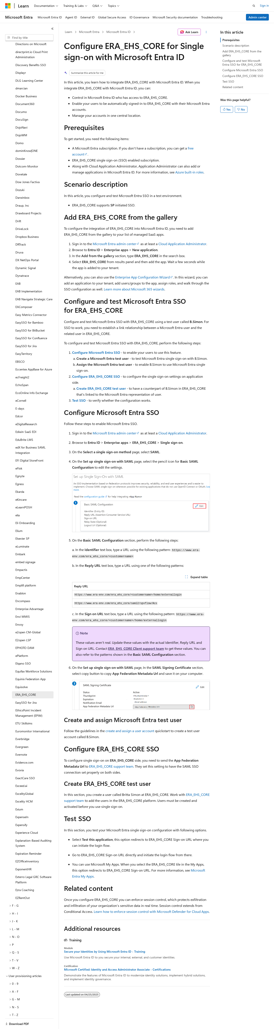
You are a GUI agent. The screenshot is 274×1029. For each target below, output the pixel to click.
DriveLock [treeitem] (21, 214)
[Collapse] (52, 29)
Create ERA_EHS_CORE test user (101, 388)
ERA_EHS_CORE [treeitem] (25, 680)
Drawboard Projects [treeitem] (28, 198)
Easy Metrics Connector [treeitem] (31, 300)
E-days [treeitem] (19, 394)
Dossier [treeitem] (20, 144)
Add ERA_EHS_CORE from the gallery (241, 53)
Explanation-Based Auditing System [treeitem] (33, 828)
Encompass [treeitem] (22, 586)
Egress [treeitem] (19, 469)
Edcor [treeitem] (19, 401)
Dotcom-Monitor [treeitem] (26, 152)
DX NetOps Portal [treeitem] (27, 245)
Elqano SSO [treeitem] (23, 649)
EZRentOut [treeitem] (22, 883)
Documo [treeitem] (21, 97)
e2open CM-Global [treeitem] (27, 617)
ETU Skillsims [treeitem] (23, 708)
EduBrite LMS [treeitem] (24, 425)
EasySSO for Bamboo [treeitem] (29, 308)
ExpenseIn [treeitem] (21, 802)
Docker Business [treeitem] (26, 81)
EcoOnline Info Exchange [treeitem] (31, 378)
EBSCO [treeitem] (20, 347)
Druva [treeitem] (19, 237)
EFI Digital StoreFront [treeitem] (29, 446)
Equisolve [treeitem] (21, 672)
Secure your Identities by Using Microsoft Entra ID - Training (104, 951)
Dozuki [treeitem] (19, 175)
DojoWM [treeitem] (21, 120)
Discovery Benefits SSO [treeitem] (30, 50)
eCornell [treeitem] (20, 386)
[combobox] (29, 37)
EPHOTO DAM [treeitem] (24, 633)
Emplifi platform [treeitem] (25, 571)
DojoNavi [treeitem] (21, 113)
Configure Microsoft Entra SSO (96, 352)
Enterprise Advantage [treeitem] (29, 594)
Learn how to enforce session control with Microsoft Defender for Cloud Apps (151, 911)
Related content (232, 87)
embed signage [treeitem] (25, 547)
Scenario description (235, 45)
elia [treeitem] (17, 500)
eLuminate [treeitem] (22, 532)
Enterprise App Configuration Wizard (142, 277)
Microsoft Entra (89, 32)
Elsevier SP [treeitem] (22, 524)
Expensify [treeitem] (21, 810)
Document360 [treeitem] (24, 89)
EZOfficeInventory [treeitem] (27, 846)
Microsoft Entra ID (118, 32)
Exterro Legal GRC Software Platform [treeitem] (33, 864)
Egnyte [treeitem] (19, 461)
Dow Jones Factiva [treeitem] (27, 167)
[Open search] (254, 6)
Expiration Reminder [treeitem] (28, 839)
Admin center (258, 17)
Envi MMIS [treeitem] (22, 602)
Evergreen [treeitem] (21, 732)
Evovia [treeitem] (19, 755)
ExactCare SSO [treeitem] (25, 763)
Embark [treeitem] (20, 539)
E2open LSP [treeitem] (23, 625)
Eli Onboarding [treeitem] (25, 508)
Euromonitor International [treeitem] (32, 716)
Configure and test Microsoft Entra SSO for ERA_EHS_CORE (242, 63)
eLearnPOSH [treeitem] (23, 492)
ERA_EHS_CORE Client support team (136, 648)
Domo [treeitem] (19, 128)
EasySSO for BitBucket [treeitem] (30, 316)
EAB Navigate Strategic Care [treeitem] (33, 284)
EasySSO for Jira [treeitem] (26, 331)
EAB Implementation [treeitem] (28, 276)
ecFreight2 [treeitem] (22, 362)
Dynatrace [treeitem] (22, 261)
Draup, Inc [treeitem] (22, 191)
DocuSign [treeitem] (21, 105)
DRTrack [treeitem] (20, 230)
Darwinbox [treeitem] (22, 183)
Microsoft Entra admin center (114, 243)
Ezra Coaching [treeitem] (24, 875)
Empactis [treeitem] (21, 555)
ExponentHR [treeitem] (23, 854)
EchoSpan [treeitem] (21, 370)
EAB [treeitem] (18, 269)
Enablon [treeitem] (20, 578)
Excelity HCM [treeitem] (24, 787)
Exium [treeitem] (19, 794)
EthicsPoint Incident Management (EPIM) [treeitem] (28, 698)
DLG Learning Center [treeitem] (29, 66)
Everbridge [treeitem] (22, 724)
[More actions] (206, 32)
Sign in (264, 5)
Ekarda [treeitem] (19, 477)
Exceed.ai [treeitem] (21, 771)
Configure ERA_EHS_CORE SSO (96, 376)
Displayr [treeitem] (20, 58)
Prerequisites (231, 40)
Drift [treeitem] (18, 206)
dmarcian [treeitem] (21, 73)
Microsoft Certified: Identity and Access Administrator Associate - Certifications (117, 969)
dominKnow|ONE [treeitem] (26, 136)
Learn (68, 32)
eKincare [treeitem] (21, 485)
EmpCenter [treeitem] (22, 563)
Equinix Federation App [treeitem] (30, 664)
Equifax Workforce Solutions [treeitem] (33, 656)
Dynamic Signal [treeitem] (25, 253)
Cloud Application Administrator (182, 243)
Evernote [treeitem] (21, 740)
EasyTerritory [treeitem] (23, 339)
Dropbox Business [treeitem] (27, 222)
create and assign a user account (130, 730)
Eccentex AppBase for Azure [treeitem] (33, 354)
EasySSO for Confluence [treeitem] (31, 323)
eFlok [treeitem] (18, 454)
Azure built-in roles (189, 172)
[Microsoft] (8, 6)
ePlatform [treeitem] (21, 641)
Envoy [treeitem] (19, 610)
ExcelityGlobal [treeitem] (24, 779)
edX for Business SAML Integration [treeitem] (30, 435)
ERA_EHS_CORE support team (111, 766)
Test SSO (79, 400)
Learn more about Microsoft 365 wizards (134, 289)
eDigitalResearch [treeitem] (26, 409)
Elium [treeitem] (18, 516)
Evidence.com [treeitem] (24, 748)
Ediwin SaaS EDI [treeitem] (25, 417)
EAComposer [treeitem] (23, 292)
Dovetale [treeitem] (21, 159)
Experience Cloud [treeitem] (26, 818)
